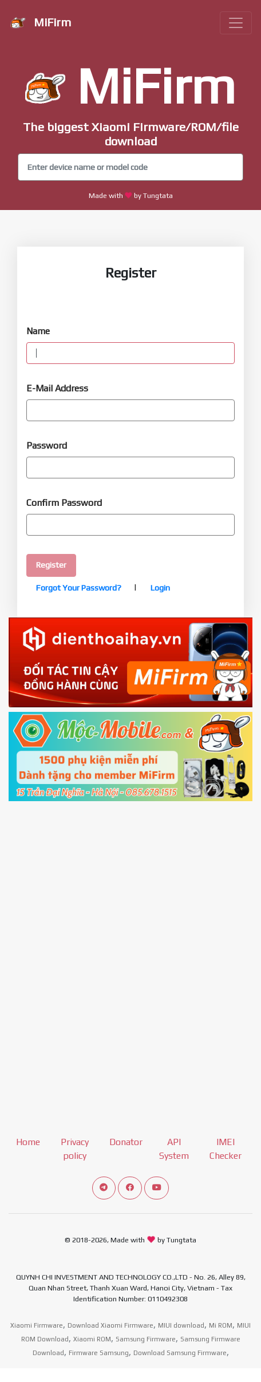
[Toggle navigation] (236, 22)
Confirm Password (64, 502)
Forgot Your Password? (78, 587)
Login (159, 587)
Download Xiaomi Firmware (110, 1325)
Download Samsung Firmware (180, 1352)
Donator (126, 1142)
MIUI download (181, 1325)
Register (51, 564)
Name (38, 331)
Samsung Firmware (146, 1339)
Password (46, 445)
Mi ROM (220, 1325)
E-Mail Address (57, 388)
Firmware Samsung (99, 1352)
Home (28, 1142)
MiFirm (40, 23)
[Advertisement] (130, 936)
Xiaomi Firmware (36, 1325)
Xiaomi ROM (92, 1339)
